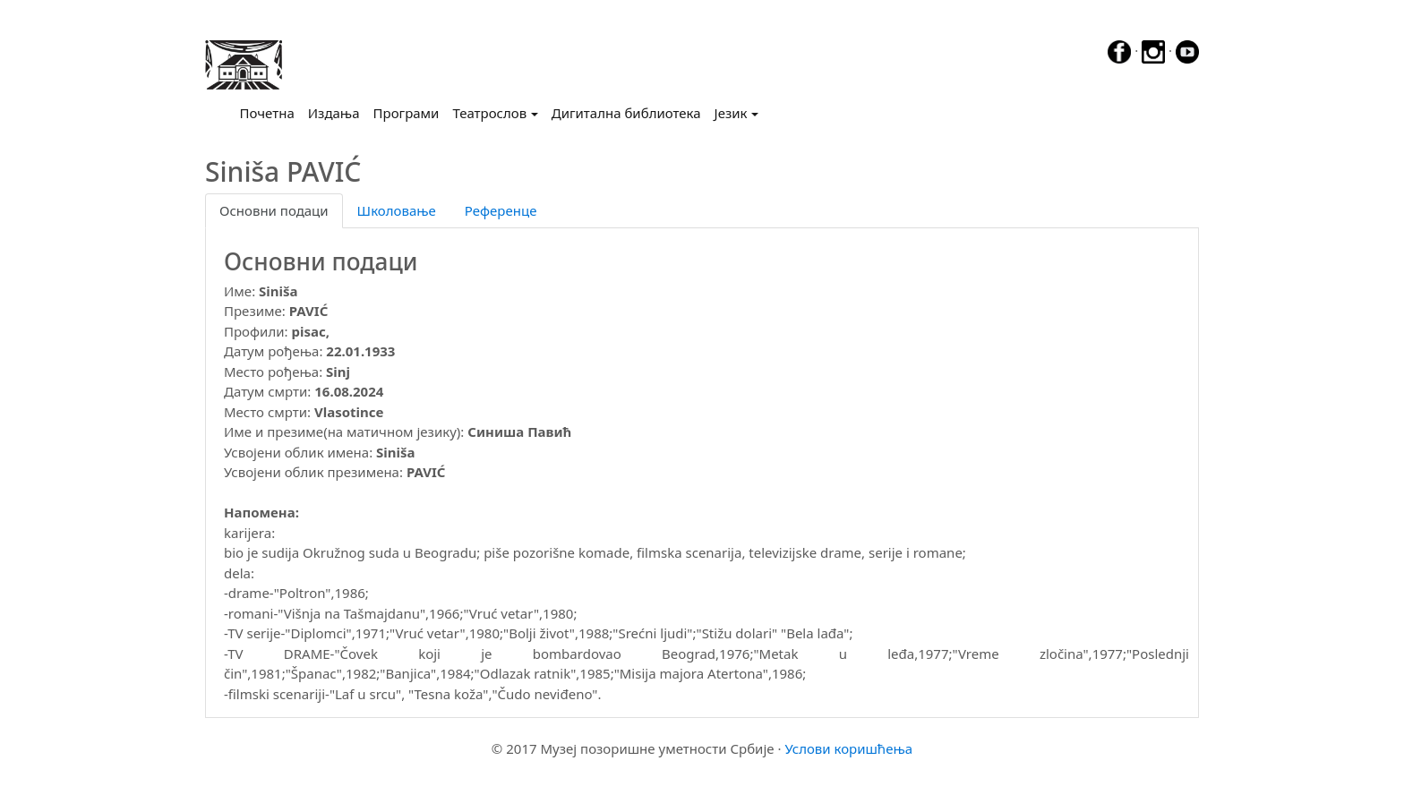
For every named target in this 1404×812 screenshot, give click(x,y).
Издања (334, 113)
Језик (731, 113)
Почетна (271, 112)
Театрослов (489, 113)
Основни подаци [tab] (274, 210)
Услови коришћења (848, 748)
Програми (406, 113)
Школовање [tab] (396, 210)
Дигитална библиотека (626, 113)
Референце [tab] (501, 210)
